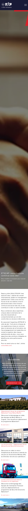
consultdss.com (6, 345)
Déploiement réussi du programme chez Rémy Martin (13, 412)
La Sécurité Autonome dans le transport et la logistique (11, 480)
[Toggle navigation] (26, 5)
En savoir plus (12, 383)
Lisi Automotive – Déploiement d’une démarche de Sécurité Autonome (14, 445)
